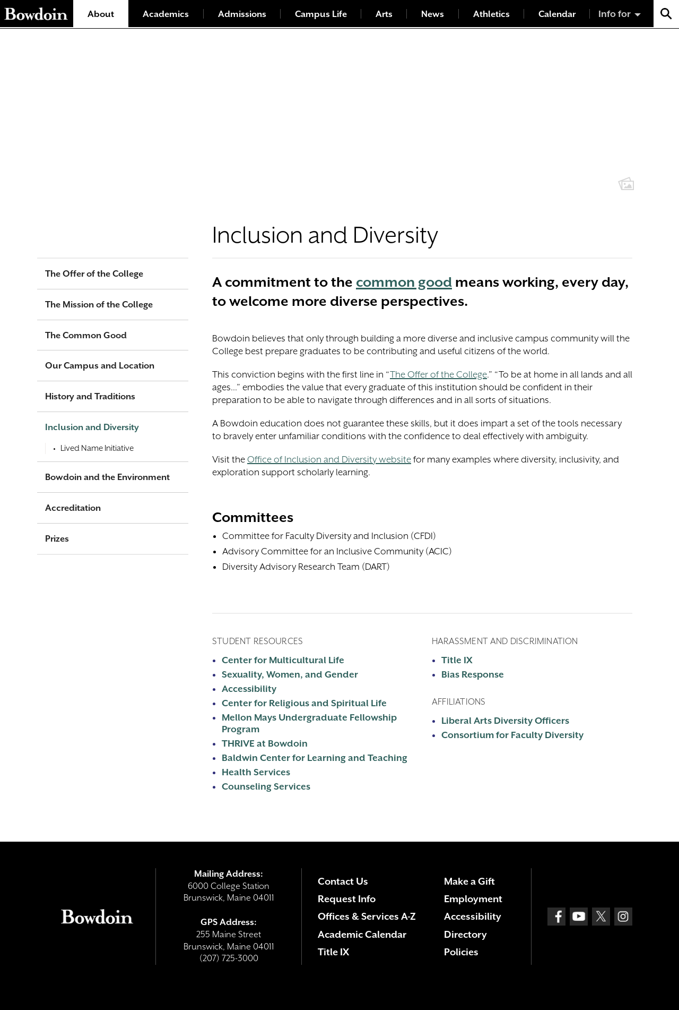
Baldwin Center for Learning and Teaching (314, 757)
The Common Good (86, 335)
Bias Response (472, 674)
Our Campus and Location (99, 366)
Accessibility (249, 688)
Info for (614, 13)
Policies (461, 951)
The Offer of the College (438, 374)
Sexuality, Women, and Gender (290, 674)
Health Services (256, 772)
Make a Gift (469, 881)
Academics (166, 14)
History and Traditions (90, 396)
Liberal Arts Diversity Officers (505, 720)
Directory (465, 934)
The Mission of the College (99, 304)
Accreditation (73, 508)
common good (404, 282)
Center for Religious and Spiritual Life (304, 703)
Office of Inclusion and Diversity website (329, 459)
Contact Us (343, 881)
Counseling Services (266, 786)
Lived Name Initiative (97, 448)
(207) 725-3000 (228, 958)
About (101, 14)
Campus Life (321, 14)
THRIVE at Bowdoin (265, 743)
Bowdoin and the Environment (107, 477)
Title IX (457, 660)
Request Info (347, 898)
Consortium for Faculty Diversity (512, 735)
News (432, 14)
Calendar (557, 14)
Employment (473, 898)
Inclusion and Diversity (92, 427)
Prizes (57, 539)
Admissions (242, 14)
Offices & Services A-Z (367, 916)
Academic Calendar (362, 934)
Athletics (491, 14)
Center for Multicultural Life (283, 660)
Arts (384, 14)
